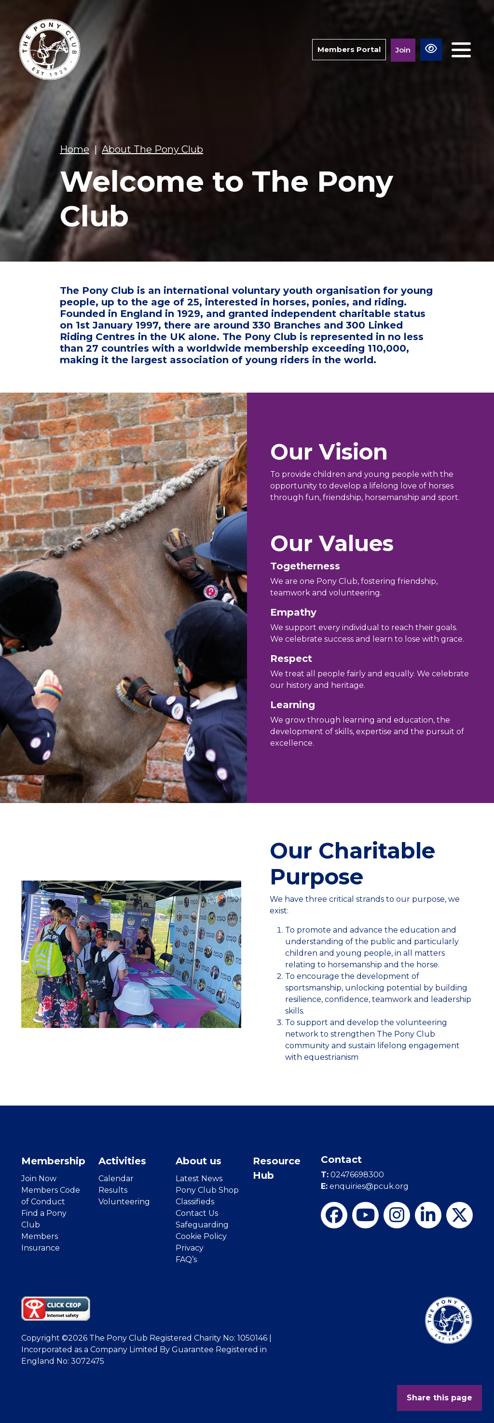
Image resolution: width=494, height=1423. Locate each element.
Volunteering (124, 1201)
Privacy (190, 1247)
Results (112, 1190)
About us (198, 1161)
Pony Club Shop (207, 1190)
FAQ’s (186, 1259)
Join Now (38, 1178)
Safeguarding (202, 1224)
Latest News (199, 1178)
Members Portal (349, 49)
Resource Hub (277, 1168)
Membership (53, 1161)
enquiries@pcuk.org (365, 1186)
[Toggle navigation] (461, 50)
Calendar (116, 1178)
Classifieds (195, 1201)
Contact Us (197, 1213)
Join (403, 49)
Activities (122, 1161)
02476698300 (352, 1174)
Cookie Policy (201, 1236)
